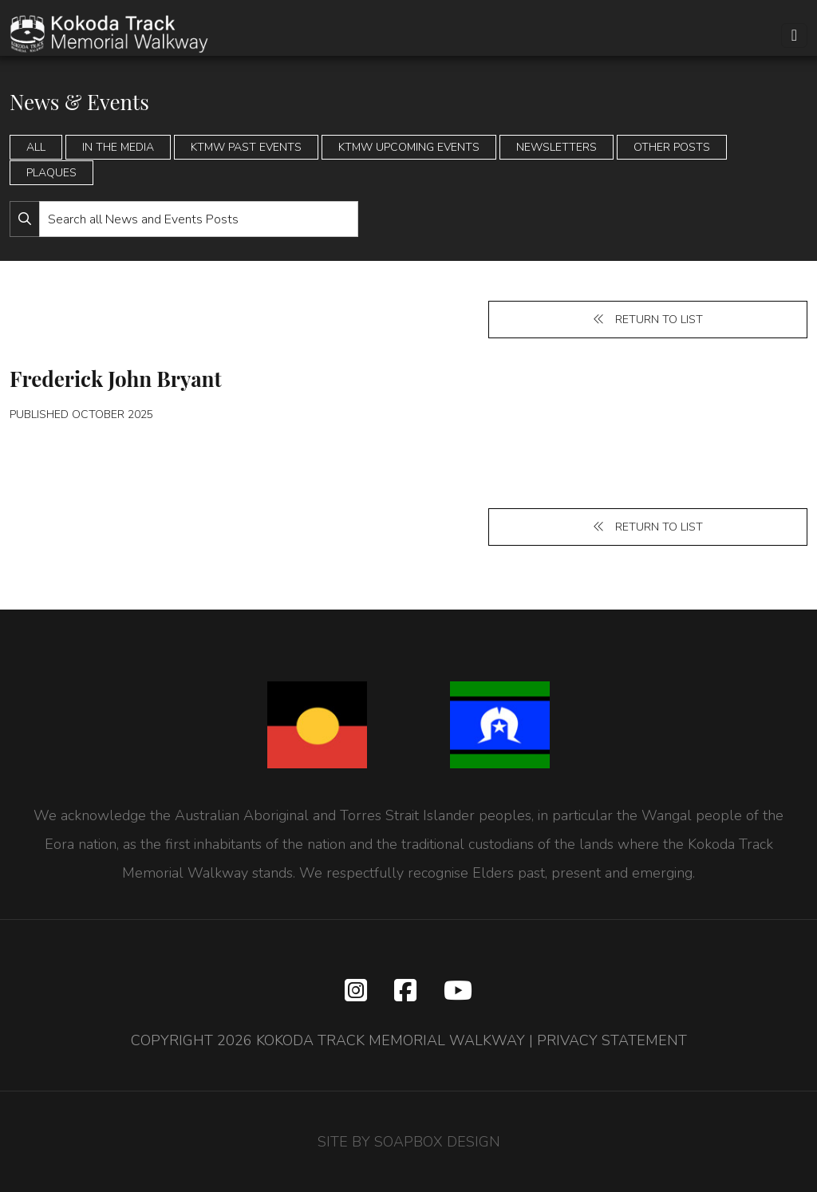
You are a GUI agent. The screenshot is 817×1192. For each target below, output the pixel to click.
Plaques (51, 172)
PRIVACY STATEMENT (612, 1040)
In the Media (118, 147)
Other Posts (671, 147)
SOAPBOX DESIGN (437, 1141)
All (35, 147)
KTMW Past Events (246, 147)
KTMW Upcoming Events (409, 147)
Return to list (648, 319)
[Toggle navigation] (794, 35)
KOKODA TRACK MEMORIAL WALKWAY (390, 1040)
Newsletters (556, 147)
